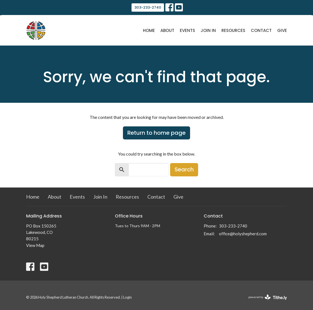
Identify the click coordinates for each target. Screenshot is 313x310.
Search (184, 169)
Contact (261, 30)
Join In (208, 30)
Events (187, 30)
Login (127, 297)
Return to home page (156, 133)
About (167, 30)
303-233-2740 (147, 7)
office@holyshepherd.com (243, 233)
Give (282, 30)
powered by (267, 297)
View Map (35, 245)
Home (149, 30)
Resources (233, 30)
